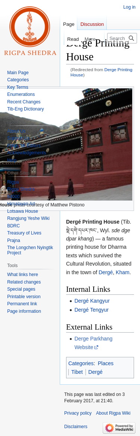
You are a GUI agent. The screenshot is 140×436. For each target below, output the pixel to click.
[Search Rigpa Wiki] (122, 38)
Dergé (106, 272)
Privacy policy (77, 413)
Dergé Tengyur (91, 310)
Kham (123, 272)
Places (105, 363)
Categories (81, 363)
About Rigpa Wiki (113, 413)
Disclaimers (75, 426)
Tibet (77, 372)
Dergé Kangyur (91, 301)
